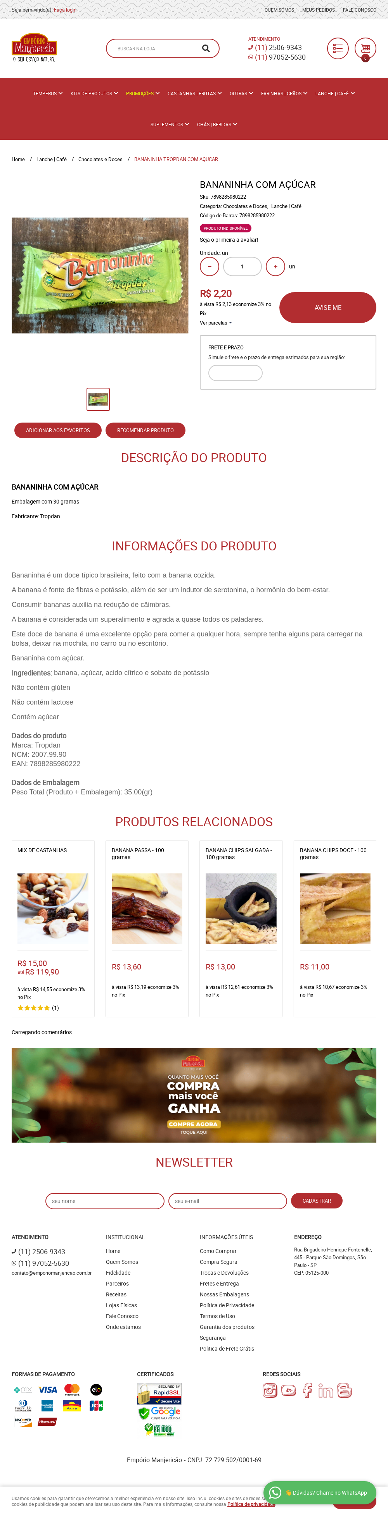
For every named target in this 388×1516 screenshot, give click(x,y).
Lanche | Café (332, 93)
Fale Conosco (359, 10)
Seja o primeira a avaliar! (229, 239)
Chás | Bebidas (214, 124)
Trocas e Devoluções (224, 1272)
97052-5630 (280, 57)
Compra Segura (218, 1261)
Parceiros (117, 1283)
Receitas (116, 1294)
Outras (238, 93)
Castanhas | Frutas (192, 93)
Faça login (65, 9)
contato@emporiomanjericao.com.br (52, 1272)
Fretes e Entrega (219, 1283)
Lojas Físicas (121, 1305)
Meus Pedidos (318, 10)
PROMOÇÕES (140, 93)
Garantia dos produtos (227, 1326)
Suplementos (167, 124)
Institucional (125, 1237)
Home (113, 1251)
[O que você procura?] (206, 48)
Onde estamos (123, 1326)
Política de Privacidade (227, 1305)
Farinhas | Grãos (281, 93)
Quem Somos (279, 10)
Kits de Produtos (91, 93)
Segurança (213, 1337)
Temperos (45, 93)
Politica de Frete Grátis (227, 1348)
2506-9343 (278, 47)
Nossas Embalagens (224, 1294)
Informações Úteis (226, 1237)
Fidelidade (118, 1272)
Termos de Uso (217, 1316)
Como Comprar (218, 1251)
